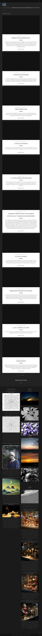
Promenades (37, 4)
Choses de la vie (24, 70)
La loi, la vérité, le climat (21, 327)
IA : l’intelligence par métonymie (21, 175)
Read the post (21, 46)
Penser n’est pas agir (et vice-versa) (21, 291)
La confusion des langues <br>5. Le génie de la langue (29, 541)
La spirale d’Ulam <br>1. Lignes (11, 415)
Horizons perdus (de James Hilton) (11, 477)
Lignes (28, 4)
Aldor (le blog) (22, 4)
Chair (30, 489)
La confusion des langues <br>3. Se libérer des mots (29, 601)
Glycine (30, 421)
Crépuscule (30, 452)
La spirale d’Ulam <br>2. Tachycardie (11, 391)
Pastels (30, 437)
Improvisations (21, 380)
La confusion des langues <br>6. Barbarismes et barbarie (30, 510)
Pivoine (30, 406)
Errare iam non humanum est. (21, 35)
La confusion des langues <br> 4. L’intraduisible (30, 573)
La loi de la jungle (21, 256)
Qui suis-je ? (15, 4)
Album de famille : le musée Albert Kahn (11, 444)
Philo (25, 33)
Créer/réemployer (21, 107)
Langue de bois (21, 361)
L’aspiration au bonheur (21, 72)
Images (32, 4)
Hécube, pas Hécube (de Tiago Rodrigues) (11, 504)
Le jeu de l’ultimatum (21, 141)
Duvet (29, 467)
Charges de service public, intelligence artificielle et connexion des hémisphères (21, 213)
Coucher (30, 391)
